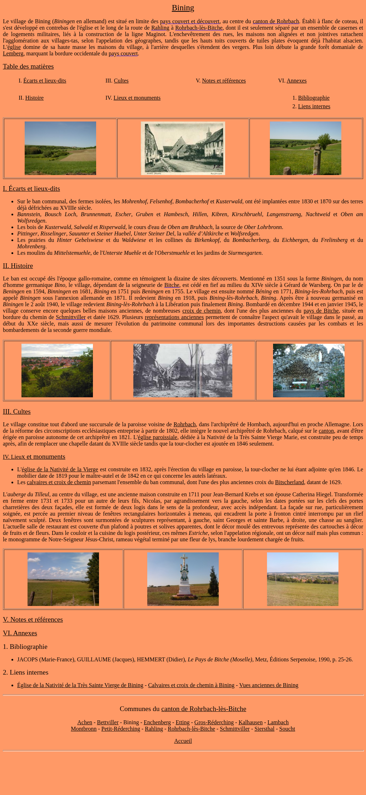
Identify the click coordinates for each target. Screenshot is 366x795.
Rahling (154, 729)
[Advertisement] (183, 773)
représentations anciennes (174, 317)
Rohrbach (184, 424)
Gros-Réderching (214, 722)
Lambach (278, 722)
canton (326, 431)
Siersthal (264, 729)
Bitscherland (289, 482)
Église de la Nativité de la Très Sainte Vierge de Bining (80, 685)
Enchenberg (157, 722)
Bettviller (107, 722)
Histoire (34, 98)
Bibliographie (314, 98)
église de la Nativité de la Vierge (60, 469)
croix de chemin (201, 311)
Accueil (183, 741)
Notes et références (224, 81)
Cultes (121, 81)
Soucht (287, 729)
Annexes (297, 81)
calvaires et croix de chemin (59, 482)
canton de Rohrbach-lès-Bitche (203, 708)
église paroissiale (157, 437)
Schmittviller (235, 729)
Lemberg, (14, 53)
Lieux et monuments (137, 98)
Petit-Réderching (121, 729)
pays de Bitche (320, 311)
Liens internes (314, 106)
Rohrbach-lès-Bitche (191, 729)
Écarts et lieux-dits (44, 81)
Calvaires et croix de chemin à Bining (191, 685)
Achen (84, 722)
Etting (182, 722)
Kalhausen (250, 722)
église (14, 47)
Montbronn (84, 729)
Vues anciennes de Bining (268, 685)
